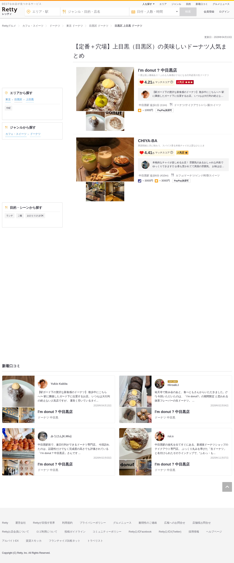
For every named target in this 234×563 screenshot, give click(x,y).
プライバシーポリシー (93, 522)
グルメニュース (221, 4)
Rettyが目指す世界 (44, 522)
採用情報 (194, 531)
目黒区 (18, 99)
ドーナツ (35, 133)
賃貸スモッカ (34, 540)
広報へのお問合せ (174, 522)
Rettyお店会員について (15, 531)
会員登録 (209, 11)
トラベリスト (95, 540)
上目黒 (30, 99)
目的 (188, 4)
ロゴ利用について (46, 531)
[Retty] (9, 10)
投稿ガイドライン (75, 531)
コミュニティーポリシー (107, 531)
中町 (8, 108)
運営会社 (20, 522)
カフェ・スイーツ (15, 133)
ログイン (224, 11)
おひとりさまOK (35, 215)
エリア (163, 4)
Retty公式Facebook (140, 531)
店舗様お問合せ (201, 522)
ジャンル (176, 4)
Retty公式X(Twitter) (170, 531)
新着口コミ (202, 4)
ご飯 (20, 215)
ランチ (9, 215)
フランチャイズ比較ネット (64, 540)
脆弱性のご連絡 (148, 522)
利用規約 (67, 522)
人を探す (147, 4)
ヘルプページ (214, 531)
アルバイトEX (10, 540)
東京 (8, 99)
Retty (5, 522)
